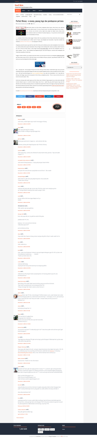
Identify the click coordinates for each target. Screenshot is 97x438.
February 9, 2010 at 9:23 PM (23, 406)
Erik (19, 337)
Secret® (19, 384)
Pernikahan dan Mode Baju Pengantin (76, 33)
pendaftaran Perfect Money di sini (26, 41)
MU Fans (20, 138)
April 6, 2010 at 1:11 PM (22, 414)
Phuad (19, 314)
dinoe (19, 234)
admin (18, 104)
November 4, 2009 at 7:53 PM (24, 230)
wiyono (19, 306)
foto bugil (52, 429)
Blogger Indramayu (22, 346)
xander (19, 261)
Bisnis (34, 10)
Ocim (19, 271)
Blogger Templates (52, 436)
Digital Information (22, 281)
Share (30, 96)
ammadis (20, 150)
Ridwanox (20, 119)
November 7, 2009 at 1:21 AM (24, 355)
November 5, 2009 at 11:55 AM (24, 323)
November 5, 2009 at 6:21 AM (24, 302)
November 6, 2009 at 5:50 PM (24, 333)
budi (19, 250)
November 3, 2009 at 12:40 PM (24, 147)
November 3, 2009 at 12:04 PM (24, 123)
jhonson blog (20, 327)
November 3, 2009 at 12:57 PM (24, 164)
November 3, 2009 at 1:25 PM (24, 173)
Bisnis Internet (29, 352)
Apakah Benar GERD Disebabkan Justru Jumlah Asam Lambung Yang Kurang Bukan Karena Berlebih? (73, 86)
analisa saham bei (22, 409)
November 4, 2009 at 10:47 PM (24, 268)
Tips (29, 10)
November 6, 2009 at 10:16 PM (24, 343)
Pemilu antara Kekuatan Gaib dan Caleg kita (77, 40)
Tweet (20, 96)
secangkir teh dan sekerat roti (24, 160)
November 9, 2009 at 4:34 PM (24, 381)
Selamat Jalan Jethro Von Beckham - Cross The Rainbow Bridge (74, 80)
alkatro (19, 292)
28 (30, 23)
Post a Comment (20, 417)
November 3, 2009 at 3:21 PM (24, 182)
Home (18, 10)
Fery (19, 398)
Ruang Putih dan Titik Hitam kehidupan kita (76, 47)
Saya (17, 37)
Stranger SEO (21, 214)
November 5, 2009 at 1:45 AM (24, 277)
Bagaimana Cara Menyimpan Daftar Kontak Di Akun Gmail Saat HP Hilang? (73, 75)
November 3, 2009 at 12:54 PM (24, 156)
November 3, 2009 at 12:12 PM (24, 135)
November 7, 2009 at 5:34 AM (24, 363)
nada (19, 196)
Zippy (19, 127)
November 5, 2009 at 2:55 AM (24, 289)
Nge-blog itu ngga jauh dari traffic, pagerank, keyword (77, 27)
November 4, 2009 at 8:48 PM (24, 238)
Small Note (19, 5)
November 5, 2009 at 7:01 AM (24, 310)
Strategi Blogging (21, 176)
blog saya (20, 295)
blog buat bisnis (21, 168)
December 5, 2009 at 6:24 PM (24, 394)
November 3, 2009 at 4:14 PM (24, 192)
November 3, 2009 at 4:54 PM (24, 202)
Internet (41, 10)
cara (42, 429)
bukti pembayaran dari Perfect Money (26, 90)
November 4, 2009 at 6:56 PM (24, 210)
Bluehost (52, 351)
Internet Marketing (22, 352)
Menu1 (23, 10)
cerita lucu (47, 429)
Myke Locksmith (21, 358)
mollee (19, 366)
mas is (19, 186)
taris (19, 242)
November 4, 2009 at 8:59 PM (24, 246)
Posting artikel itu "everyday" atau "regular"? (76, 56)
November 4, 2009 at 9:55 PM (24, 258)
